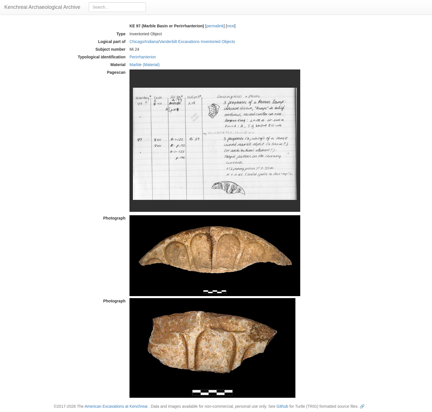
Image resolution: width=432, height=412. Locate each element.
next (230, 26)
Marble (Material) (144, 64)
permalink (215, 26)
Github (282, 406)
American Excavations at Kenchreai (116, 406)
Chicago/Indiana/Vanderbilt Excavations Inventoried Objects (182, 41)
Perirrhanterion (142, 57)
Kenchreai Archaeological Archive (42, 7)
